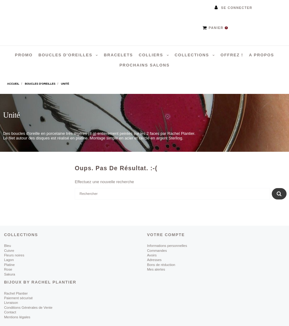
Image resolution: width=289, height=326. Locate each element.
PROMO (24, 55)
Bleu (7, 246)
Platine (9, 265)
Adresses (154, 260)
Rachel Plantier (16, 293)
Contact (10, 312)
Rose (8, 269)
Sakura (9, 274)
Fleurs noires (14, 255)
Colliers (152, 55)
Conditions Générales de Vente (28, 307)
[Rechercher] (172, 193)
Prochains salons (144, 65)
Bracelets (118, 55)
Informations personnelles (167, 246)
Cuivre (9, 250)
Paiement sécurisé (18, 298)
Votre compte (166, 234)
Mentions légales (17, 317)
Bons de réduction (161, 265)
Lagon (9, 260)
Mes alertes (156, 269)
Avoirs (151, 255)
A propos (261, 55)
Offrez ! (231, 55)
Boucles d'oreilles (66, 55)
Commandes (157, 250)
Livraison (11, 302)
